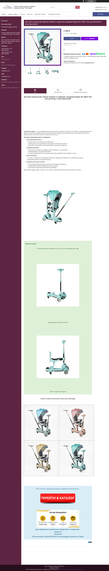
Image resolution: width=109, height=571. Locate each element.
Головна (3, 14)
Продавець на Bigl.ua (54, 567)
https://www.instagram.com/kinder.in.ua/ (11, 82)
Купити (72, 38)
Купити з (89, 38)
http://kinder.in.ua (5, 59)
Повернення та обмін (54, 14)
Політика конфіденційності (77, 569)
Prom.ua (62, 566)
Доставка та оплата (40, 14)
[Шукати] (77, 7)
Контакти (29, 14)
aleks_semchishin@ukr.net (8, 65)
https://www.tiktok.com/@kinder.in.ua (11, 87)
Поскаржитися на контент (64, 569)
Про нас (22, 14)
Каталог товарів (12, 14)
